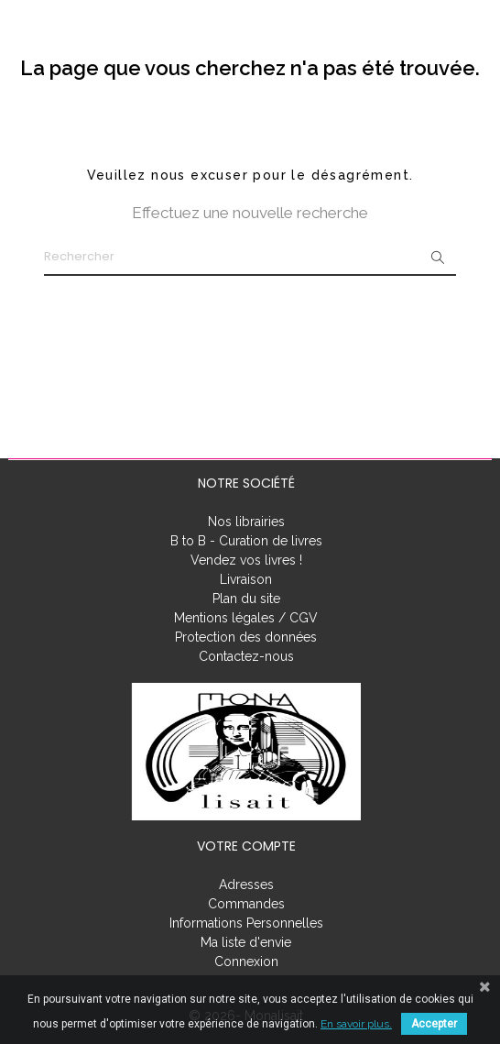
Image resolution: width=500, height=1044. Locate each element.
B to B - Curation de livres (246, 540)
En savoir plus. (356, 1023)
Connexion (246, 961)
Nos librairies (246, 521)
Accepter (434, 1023)
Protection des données (246, 637)
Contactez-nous (246, 656)
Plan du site (246, 598)
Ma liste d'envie (246, 942)
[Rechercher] (250, 257)
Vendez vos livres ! (246, 560)
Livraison (246, 579)
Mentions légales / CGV (246, 617)
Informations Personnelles (246, 923)
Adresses (246, 884)
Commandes (246, 903)
